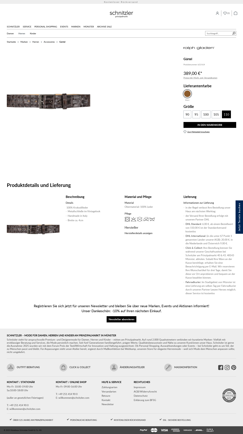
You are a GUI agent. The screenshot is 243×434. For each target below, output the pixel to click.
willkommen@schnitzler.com (24, 409)
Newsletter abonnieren (121, 319)
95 (196, 114)
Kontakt (106, 400)
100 (206, 114)
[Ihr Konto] (217, 13)
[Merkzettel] (226, 13)
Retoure (106, 395)
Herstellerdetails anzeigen (138, 233)
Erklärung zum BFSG (145, 400)
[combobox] (218, 33)
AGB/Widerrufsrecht (145, 391)
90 (187, 114)
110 (226, 114)
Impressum (140, 387)
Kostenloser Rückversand (121, 1)
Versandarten (109, 391)
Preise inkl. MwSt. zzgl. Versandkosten (200, 77)
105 (216, 114)
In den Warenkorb (209, 125)
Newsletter (108, 404)
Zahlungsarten (109, 387)
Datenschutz (141, 395)
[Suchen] (233, 33)
